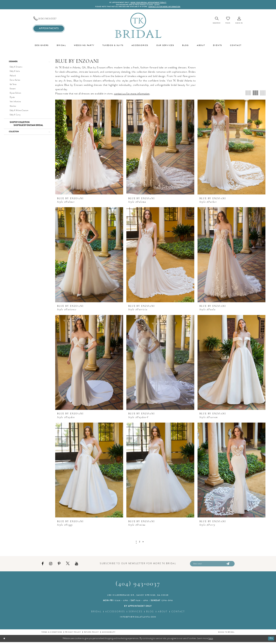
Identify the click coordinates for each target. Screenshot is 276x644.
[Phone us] (48, 20)
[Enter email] (212, 565)
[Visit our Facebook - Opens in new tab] (42, 565)
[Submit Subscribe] (227, 565)
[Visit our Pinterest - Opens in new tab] (59, 565)
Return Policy (91, 634)
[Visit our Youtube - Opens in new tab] (76, 565)
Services (135, 613)
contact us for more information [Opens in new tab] (132, 94)
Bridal (96, 613)
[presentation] (89, 148)
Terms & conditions (51, 634)
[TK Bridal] (138, 26)
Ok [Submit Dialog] (271, 640)
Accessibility (108, 634)
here (211, 640)
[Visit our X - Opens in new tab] (68, 565)
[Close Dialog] (5, 640)
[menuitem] (48, 20)
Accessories (115, 613)
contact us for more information (170, 7)
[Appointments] (48, 30)
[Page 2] (139, 542)
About (163, 613)
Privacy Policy (73, 634)
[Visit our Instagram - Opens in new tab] (50, 565)
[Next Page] (143, 542)
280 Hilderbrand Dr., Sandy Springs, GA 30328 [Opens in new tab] (138, 597)
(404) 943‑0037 (138, 586)
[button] (239, 21)
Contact (178, 613)
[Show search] (216, 21)
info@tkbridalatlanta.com (138, 618)
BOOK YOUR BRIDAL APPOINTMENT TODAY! (150, 3)
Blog (150, 613)
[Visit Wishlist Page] (228, 21)
